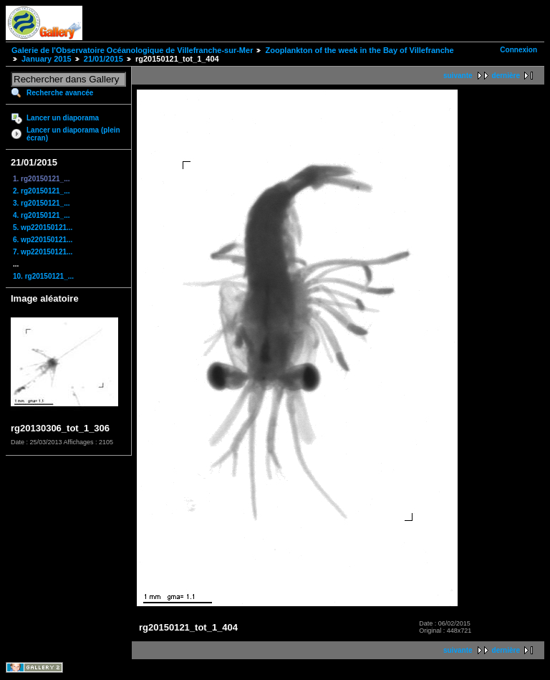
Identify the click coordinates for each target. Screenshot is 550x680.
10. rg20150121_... (43, 276)
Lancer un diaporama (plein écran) (73, 134)
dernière (506, 76)
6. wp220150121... (42, 240)
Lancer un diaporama (62, 118)
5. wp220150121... (42, 227)
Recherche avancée (59, 93)
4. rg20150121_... (41, 215)
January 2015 (46, 58)
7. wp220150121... (42, 252)
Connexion (518, 50)
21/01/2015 (103, 58)
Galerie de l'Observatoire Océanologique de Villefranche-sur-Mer (132, 50)
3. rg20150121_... (41, 203)
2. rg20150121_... (41, 191)
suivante (458, 76)
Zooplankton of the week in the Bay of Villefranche (359, 50)
